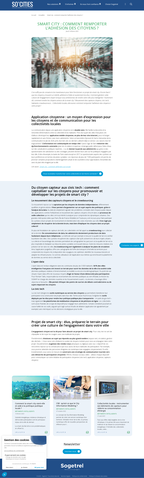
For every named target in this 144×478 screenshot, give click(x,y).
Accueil (33, 15)
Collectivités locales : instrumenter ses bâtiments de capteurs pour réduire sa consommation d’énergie (113, 407)
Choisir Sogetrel (111, 4)
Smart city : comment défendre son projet (55, 166)
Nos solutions (53, 4)
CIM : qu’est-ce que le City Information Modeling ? (67, 404)
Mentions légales (65, 476)
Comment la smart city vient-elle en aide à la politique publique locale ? (30, 406)
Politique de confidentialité (79, 476)
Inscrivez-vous (70, 451)
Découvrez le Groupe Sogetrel (72, 469)
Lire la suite (19, 432)
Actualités (42, 15)
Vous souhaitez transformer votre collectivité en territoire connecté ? (70, 174)
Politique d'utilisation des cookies (98, 476)
